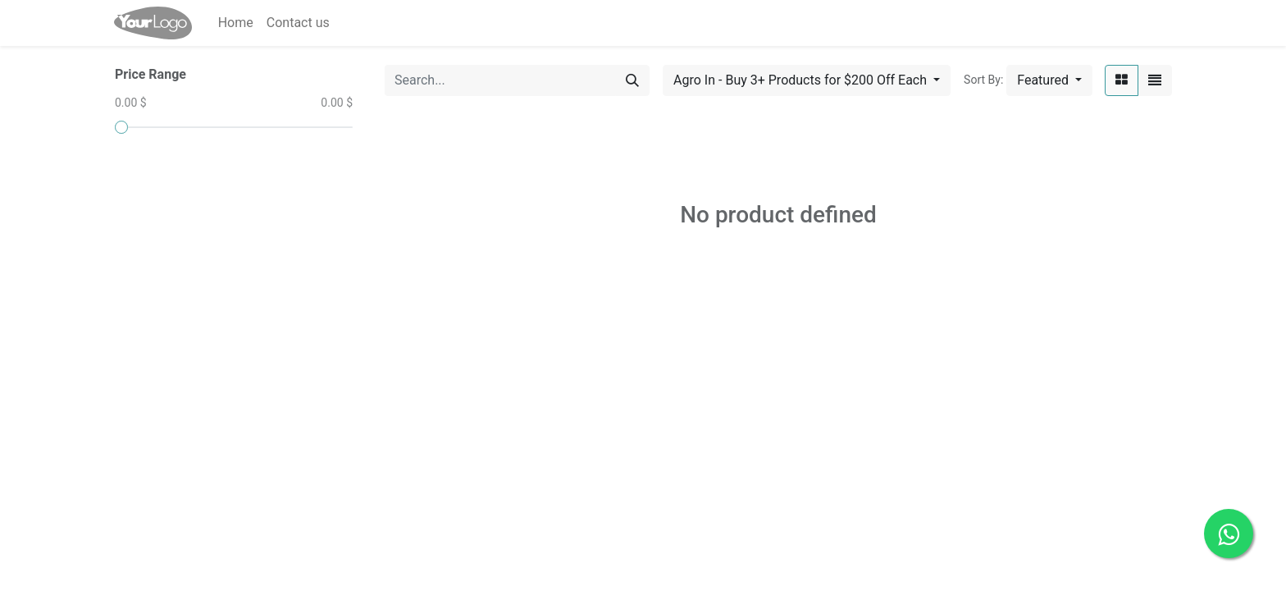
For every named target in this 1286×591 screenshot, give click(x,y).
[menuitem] (236, 23)
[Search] (632, 80)
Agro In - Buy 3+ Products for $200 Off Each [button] (801, 80)
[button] (1049, 80)
